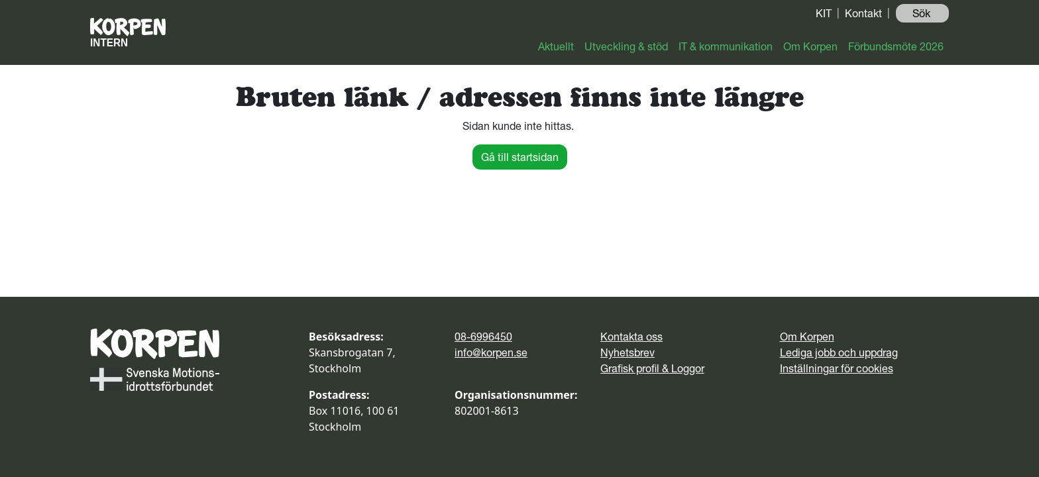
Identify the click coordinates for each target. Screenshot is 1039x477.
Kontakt (863, 13)
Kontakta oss (631, 336)
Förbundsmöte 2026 (896, 46)
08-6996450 (483, 336)
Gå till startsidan (520, 157)
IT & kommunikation (726, 46)
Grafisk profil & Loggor (652, 368)
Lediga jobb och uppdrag (839, 352)
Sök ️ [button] (922, 13)
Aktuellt (556, 46)
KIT (824, 13)
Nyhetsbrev (627, 352)
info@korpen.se (491, 352)
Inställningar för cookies (836, 368)
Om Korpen (810, 46)
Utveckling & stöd (626, 46)
